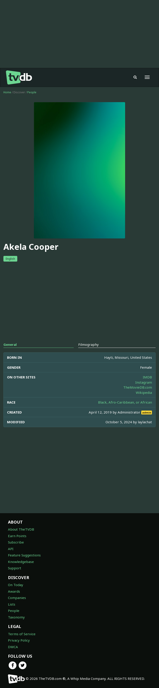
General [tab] (10, 344)
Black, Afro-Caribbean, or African (125, 402)
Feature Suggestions (24, 555)
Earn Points (17, 536)
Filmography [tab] (88, 344)
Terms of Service (21, 634)
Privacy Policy (19, 640)
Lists (11, 604)
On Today (15, 584)
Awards (14, 591)
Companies (17, 597)
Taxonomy (16, 617)
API (10, 548)
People (31, 92)
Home (7, 92)
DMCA (13, 647)
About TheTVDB (21, 529)
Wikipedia (144, 392)
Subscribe (16, 542)
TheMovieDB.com (137, 387)
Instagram (143, 382)
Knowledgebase (21, 561)
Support (14, 568)
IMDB (147, 377)
